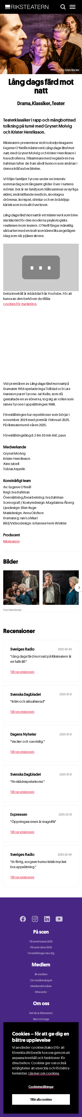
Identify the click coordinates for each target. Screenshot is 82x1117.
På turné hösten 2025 (41, 941)
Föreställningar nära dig (41, 953)
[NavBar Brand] (27, 7)
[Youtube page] (59, 919)
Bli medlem (41, 974)
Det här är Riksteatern (41, 1013)
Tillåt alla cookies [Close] (41, 1099)
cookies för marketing (19, 304)
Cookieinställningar (41, 1086)
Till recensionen (22, 672)
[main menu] (72, 7)
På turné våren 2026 (41, 947)
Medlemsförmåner (41, 986)
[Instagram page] (35, 919)
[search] (63, 7)
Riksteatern (11, 541)
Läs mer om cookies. (44, 1073)
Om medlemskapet (41, 980)
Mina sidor (41, 992)
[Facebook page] (22, 919)
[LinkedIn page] (47, 919)
